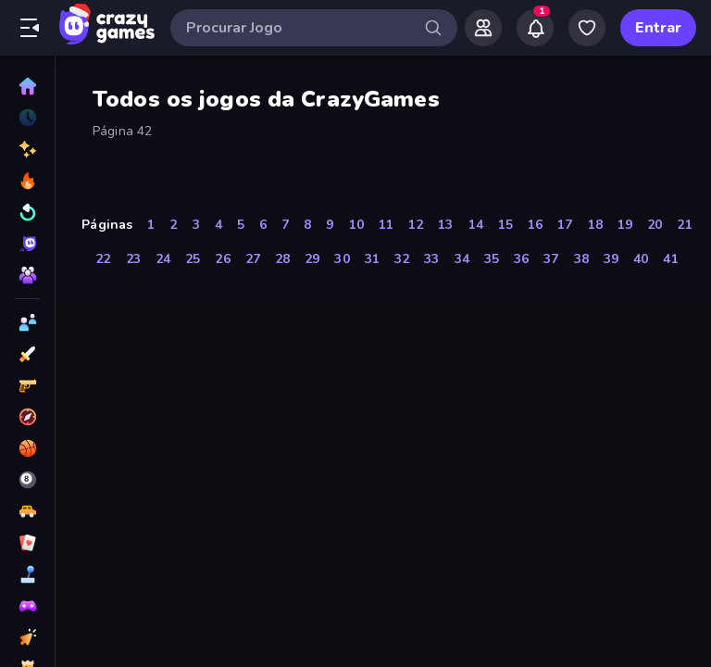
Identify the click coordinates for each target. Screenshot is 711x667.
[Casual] (27, 574)
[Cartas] (27, 543)
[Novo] (27, 149)
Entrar (658, 28)
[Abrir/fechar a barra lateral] (29, 28)
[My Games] (586, 27)
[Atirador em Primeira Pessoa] (27, 385)
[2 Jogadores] (27, 322)
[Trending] (27, 180)
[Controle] (27, 606)
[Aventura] (27, 417)
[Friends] (483, 27)
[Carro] (27, 511)
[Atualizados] (27, 212)
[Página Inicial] (27, 86)
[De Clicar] (27, 637)
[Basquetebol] (27, 448)
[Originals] (27, 243)
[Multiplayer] (27, 275)
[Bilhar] (27, 480)
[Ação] (27, 354)
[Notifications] (535, 27)
